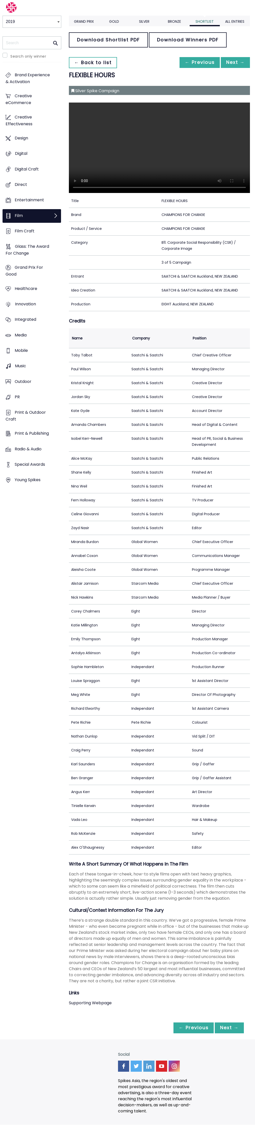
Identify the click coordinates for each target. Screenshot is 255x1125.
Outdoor (23, 381)
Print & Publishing (32, 433)
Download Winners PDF (188, 40)
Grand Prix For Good (24, 271)
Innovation (25, 304)
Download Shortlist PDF (108, 40)
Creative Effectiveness (19, 120)
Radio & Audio (28, 449)
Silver (144, 21)
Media (21, 335)
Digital (21, 154)
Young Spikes (28, 480)
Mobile (21, 350)
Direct (21, 184)
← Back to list (93, 62)
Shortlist (204, 21)
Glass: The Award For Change (27, 250)
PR (17, 397)
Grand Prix (84, 21)
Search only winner (28, 56)
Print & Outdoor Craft (26, 415)
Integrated (25, 320)
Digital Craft (27, 169)
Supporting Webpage (90, 1003)
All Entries (234, 21)
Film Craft (24, 231)
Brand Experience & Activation (28, 78)
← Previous (197, 62)
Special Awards (30, 464)
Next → (234, 62)
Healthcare (26, 288)
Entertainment (29, 200)
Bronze (174, 21)
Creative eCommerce (19, 99)
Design (21, 138)
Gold (114, 21)
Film (19, 215)
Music (20, 366)
